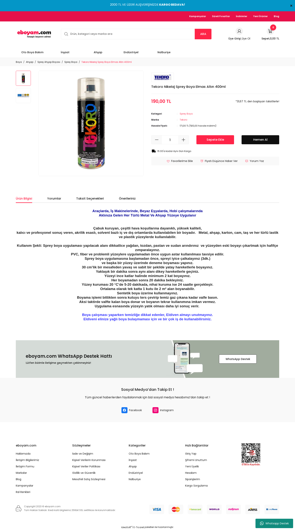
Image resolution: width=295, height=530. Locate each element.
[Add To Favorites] (180, 161)
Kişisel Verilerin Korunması (89, 460)
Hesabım (191, 473)
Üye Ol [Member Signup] (246, 38)
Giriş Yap (190, 454)
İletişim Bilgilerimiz (27, 460)
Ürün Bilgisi (24, 198)
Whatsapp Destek (274, 523)
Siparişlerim (192, 479)
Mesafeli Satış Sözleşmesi (88, 479)
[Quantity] (170, 139)
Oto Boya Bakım (139, 454)
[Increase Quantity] (183, 139)
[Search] (136, 34)
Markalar (21, 473)
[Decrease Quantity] (156, 139)
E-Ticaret (139, 527)
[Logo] (33, 34)
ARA (203, 34)
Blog (18, 479)
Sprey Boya (186, 113)
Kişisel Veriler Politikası (86, 466)
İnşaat (133, 460)
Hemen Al (260, 139)
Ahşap (133, 466)
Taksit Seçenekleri (90, 198)
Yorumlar (54, 198)
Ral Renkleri (23, 492)
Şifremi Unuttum (196, 460)
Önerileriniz (127, 198)
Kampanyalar (24, 485)
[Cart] (270, 34)
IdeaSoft (126, 527)
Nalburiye (135, 479)
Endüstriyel (136, 473)
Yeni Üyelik (192, 466)
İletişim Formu (25, 466)
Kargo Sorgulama (196, 485)
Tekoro (183, 119)
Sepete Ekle (215, 139)
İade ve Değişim (82, 454)
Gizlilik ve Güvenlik (84, 473)
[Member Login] (239, 31)
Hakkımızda (23, 454)
